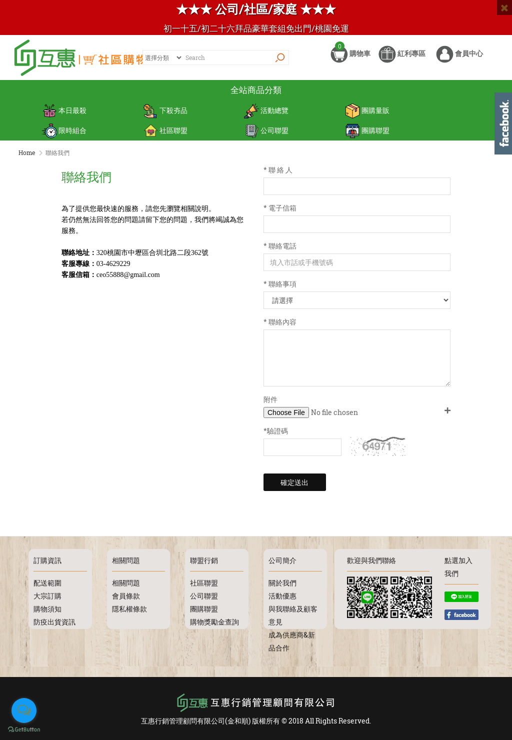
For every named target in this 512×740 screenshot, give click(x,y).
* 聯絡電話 (280, 245)
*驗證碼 (276, 431)
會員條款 (126, 595)
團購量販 (367, 110)
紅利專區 (402, 59)
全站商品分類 (256, 90)
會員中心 (459, 59)
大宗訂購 (48, 595)
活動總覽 (266, 110)
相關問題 (126, 583)
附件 (271, 399)
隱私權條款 (129, 609)
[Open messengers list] (24, 710)
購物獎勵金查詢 (214, 621)
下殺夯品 (165, 110)
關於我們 (282, 583)
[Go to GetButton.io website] (24, 729)
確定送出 (294, 482)
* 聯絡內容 (280, 321)
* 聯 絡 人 (278, 169)
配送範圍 (48, 583)
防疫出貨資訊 (55, 621)
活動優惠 (282, 595)
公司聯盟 (266, 130)
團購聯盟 (367, 130)
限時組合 (64, 130)
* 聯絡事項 (280, 283)
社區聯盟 (165, 130)
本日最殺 (64, 110)
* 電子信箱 (280, 207)
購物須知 (48, 609)
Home (26, 152)
